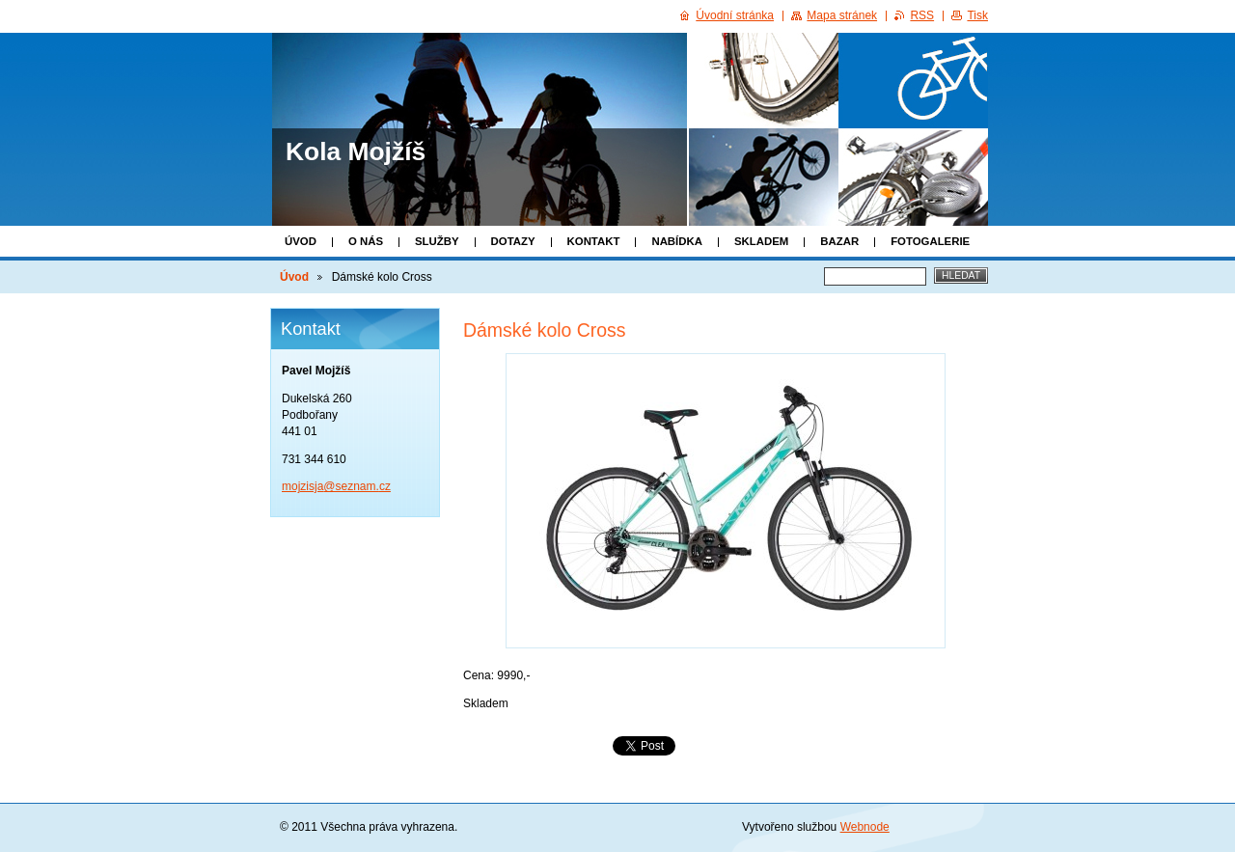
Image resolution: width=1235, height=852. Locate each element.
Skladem (761, 241)
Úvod (300, 241)
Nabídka (676, 241)
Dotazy (513, 241)
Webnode (865, 827)
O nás (365, 241)
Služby (437, 241)
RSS (922, 15)
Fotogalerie (930, 241)
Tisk (977, 15)
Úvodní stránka (735, 15)
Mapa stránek (842, 15)
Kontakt (593, 241)
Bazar (839, 241)
